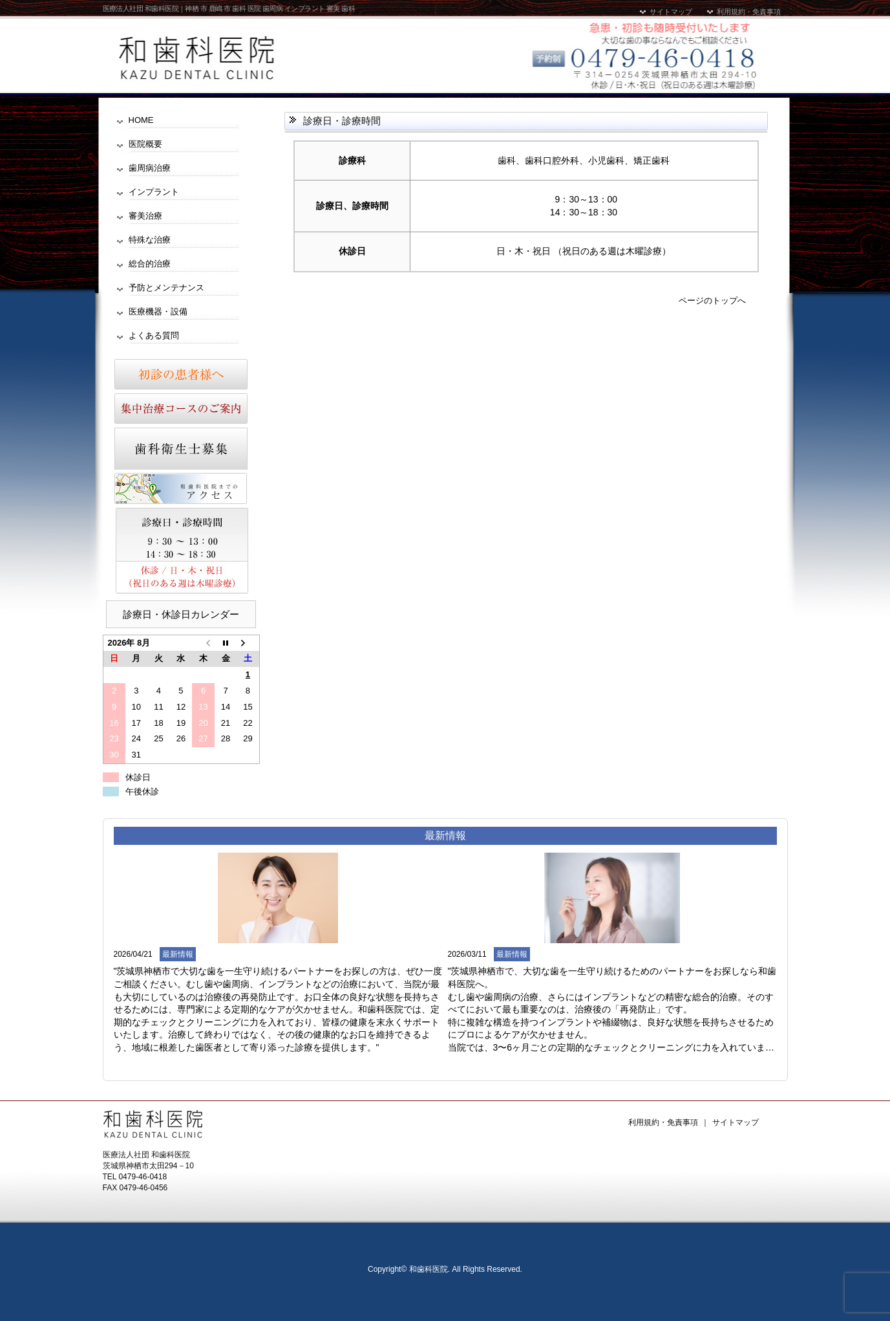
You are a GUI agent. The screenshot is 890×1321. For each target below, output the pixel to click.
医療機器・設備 (158, 311)
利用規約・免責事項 (743, 12)
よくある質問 (154, 335)
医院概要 (145, 144)
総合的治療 (150, 263)
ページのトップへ (712, 300)
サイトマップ (665, 12)
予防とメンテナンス (166, 287)
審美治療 (145, 216)
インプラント (154, 192)
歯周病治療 (150, 168)
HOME (141, 120)
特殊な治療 (150, 240)
